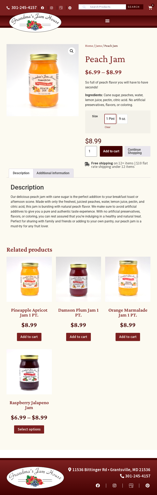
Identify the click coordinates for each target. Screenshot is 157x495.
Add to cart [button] (29, 336)
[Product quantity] (91, 151)
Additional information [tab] (53, 173)
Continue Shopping (135, 151)
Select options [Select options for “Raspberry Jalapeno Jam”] (29, 429)
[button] (107, 20)
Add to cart (111, 151)
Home (89, 45)
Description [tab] (21, 173)
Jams (99, 45)
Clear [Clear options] (107, 127)
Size (95, 116)
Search (134, 7)
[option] (110, 119)
